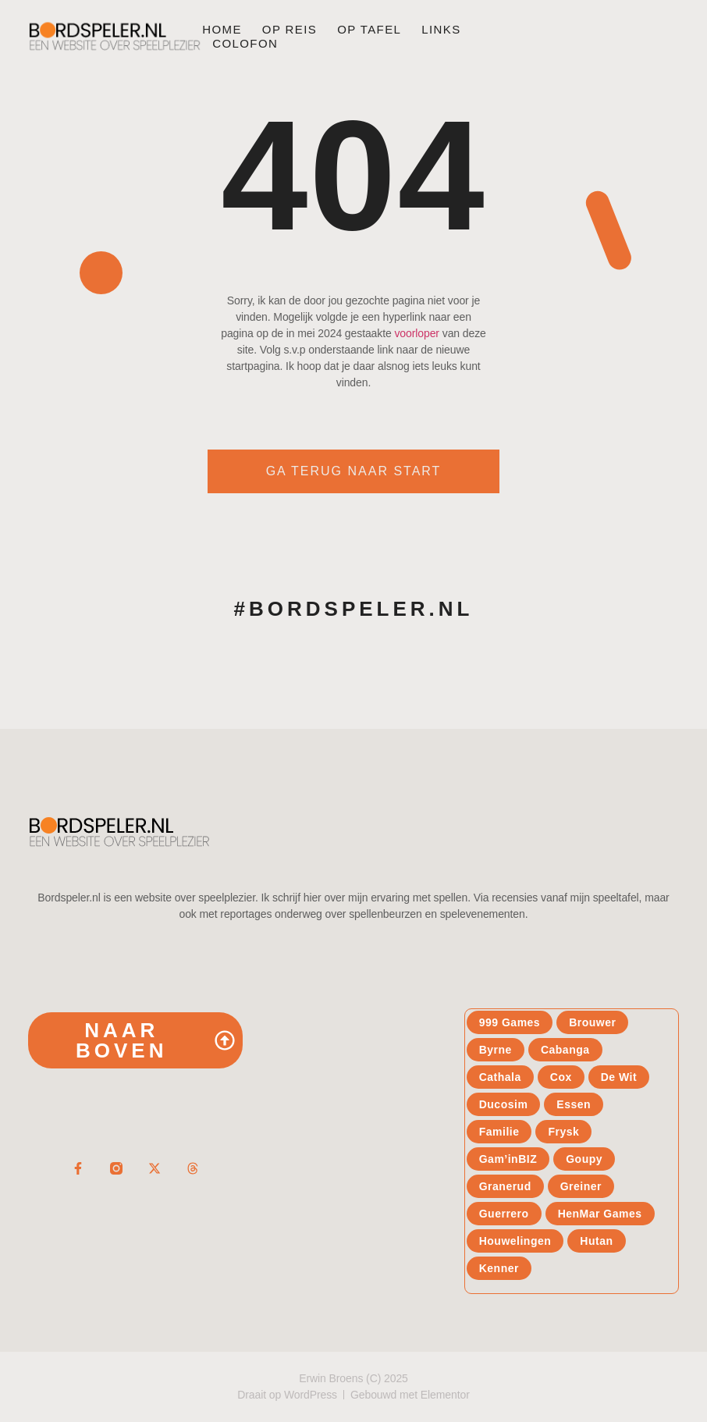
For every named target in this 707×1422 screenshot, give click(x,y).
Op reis (289, 29)
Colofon (245, 43)
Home (222, 29)
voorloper (416, 333)
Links (440, 29)
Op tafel (369, 29)
